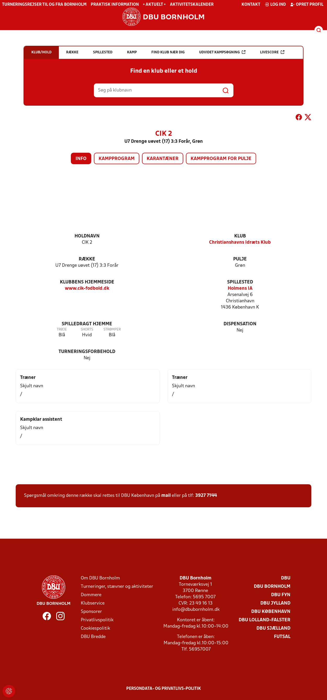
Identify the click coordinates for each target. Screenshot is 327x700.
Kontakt (251, 5)
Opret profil (306, 4)
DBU (285, 578)
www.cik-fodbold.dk (87, 288)
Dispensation (239, 324)
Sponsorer (91, 612)
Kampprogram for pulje (221, 159)
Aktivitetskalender (192, 5)
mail (166, 495)
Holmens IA (240, 288)
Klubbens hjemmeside (87, 282)
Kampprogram (117, 159)
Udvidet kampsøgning (222, 52)
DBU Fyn (280, 595)
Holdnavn (87, 236)
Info (81, 159)
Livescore (272, 52)
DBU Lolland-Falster (264, 620)
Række (87, 259)
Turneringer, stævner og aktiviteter (117, 586)
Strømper (112, 329)
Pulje (240, 259)
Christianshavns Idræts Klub (240, 242)
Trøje (62, 329)
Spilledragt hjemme (87, 324)
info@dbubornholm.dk (196, 609)
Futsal (282, 637)
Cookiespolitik (95, 628)
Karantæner (163, 159)
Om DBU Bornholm (100, 578)
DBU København (270, 612)
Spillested (240, 282)
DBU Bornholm (272, 586)
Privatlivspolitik (97, 620)
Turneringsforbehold (87, 352)
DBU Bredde (93, 637)
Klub (240, 236)
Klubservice (93, 603)
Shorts (87, 329)
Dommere (91, 595)
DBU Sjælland (273, 628)
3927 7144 (206, 495)
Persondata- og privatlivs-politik (163, 689)
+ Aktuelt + (154, 5)
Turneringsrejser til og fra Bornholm (44, 5)
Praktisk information (115, 5)
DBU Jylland (275, 603)
